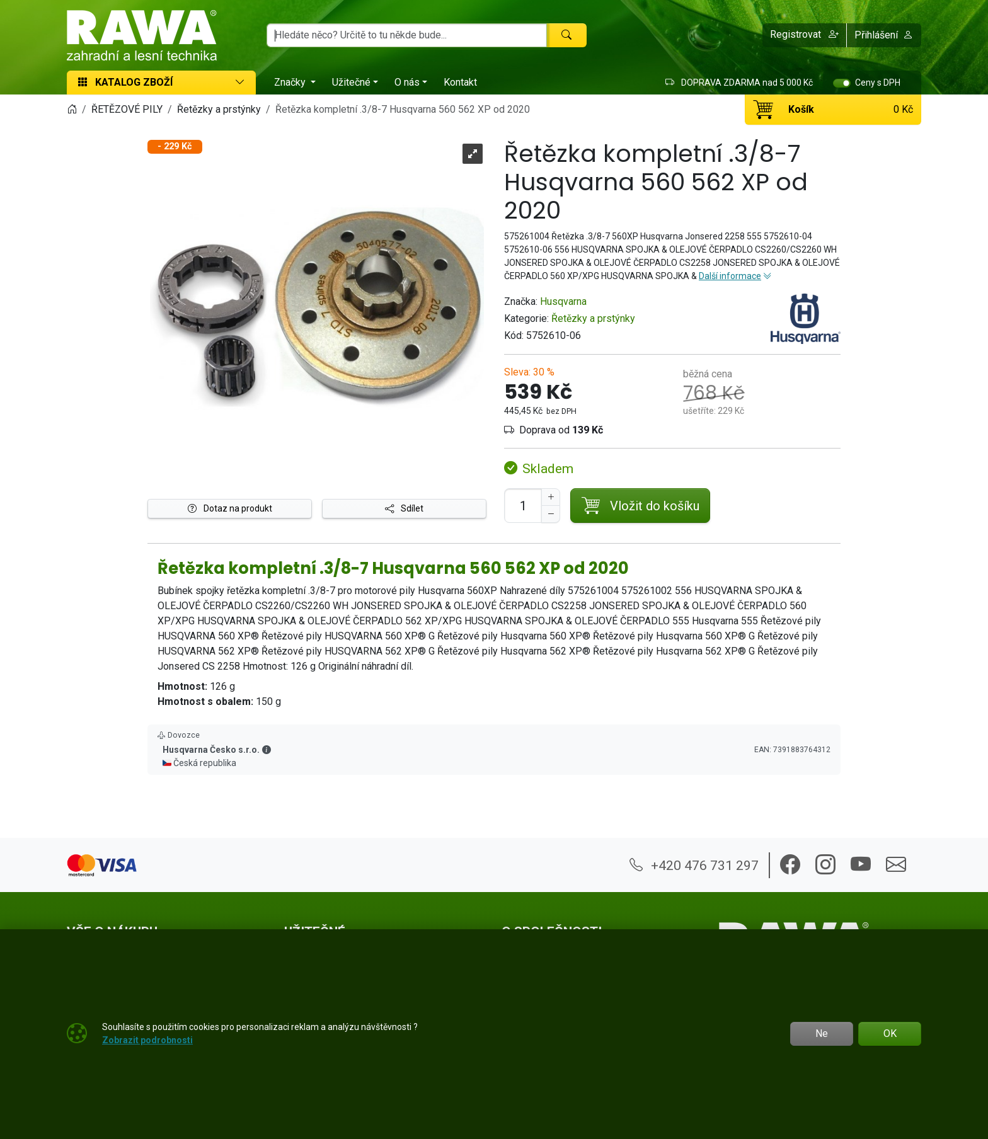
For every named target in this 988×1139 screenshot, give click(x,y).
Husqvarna (563, 301)
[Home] (72, 109)
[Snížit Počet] (550, 514)
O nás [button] (407, 82)
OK (890, 1033)
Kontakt (460, 82)
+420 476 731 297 (694, 865)
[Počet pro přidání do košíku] (523, 505)
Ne (821, 1033)
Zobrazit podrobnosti (147, 1040)
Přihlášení (883, 35)
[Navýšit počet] (550, 497)
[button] (804, 35)
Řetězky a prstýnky (593, 318)
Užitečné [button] (351, 82)
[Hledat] (566, 35)
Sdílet (404, 508)
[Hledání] (407, 35)
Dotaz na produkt (230, 508)
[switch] (842, 83)
